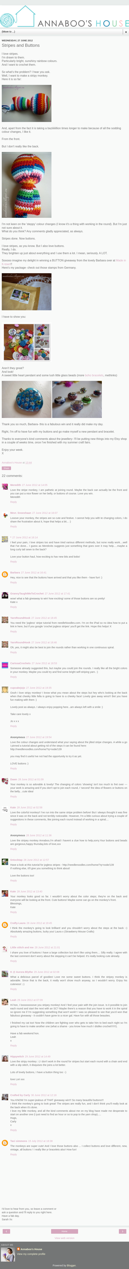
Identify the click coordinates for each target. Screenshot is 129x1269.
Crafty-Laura (18, 923)
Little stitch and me (22, 947)
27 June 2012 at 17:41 (57, 593)
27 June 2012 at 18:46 (44, 642)
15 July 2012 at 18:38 (40, 1141)
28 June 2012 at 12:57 (36, 859)
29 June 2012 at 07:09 (30, 1000)
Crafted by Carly (20, 1095)
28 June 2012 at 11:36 (38, 835)
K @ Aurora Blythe (21, 972)
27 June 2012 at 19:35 (38, 687)
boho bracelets (94, 375)
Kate (13, 807)
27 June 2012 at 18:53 (44, 663)
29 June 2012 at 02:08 (46, 972)
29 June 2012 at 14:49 (37, 1056)
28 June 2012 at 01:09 (30, 779)
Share (6, 468)
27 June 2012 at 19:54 (38, 737)
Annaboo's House (31, 1249)
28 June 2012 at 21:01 (47, 947)
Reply (13, 502)
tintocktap (16, 859)
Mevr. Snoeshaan (20, 512)
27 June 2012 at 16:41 (33, 572)
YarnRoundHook (20, 617)
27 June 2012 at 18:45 (44, 617)
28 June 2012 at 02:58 (29, 807)
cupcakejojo (17, 687)
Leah (13, 1000)
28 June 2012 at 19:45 (39, 923)
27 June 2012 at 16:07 (45, 512)
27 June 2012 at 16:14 (25, 537)
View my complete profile (31, 1254)
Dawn (13, 779)
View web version (65, 1238)
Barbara (15, 572)
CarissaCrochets (20, 663)
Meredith (15, 485)
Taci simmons (18, 1141)
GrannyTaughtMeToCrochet (27, 593)
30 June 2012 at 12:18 (43, 1095)
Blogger (71, 1265)
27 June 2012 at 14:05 (34, 485)
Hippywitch (17, 1056)
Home (64, 1231)
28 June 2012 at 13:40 (29, 891)
